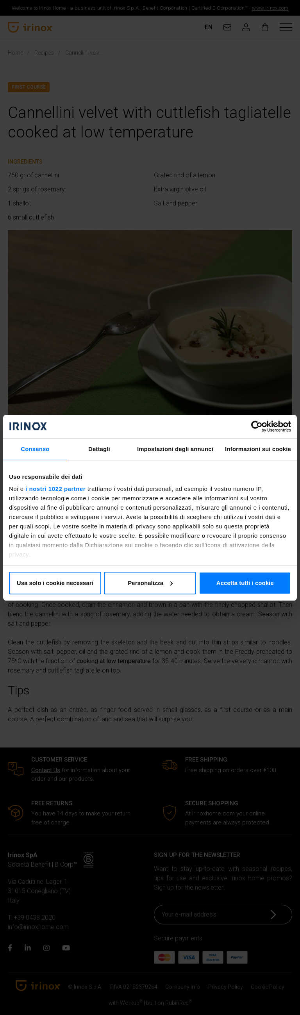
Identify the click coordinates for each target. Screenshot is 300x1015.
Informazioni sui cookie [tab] (258, 449)
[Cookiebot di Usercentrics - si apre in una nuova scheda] (257, 426)
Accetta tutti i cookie (245, 583)
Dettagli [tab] (99, 449)
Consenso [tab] (35, 449)
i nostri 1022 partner (55, 488)
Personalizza (150, 583)
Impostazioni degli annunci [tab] (175, 449)
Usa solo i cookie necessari (55, 583)
